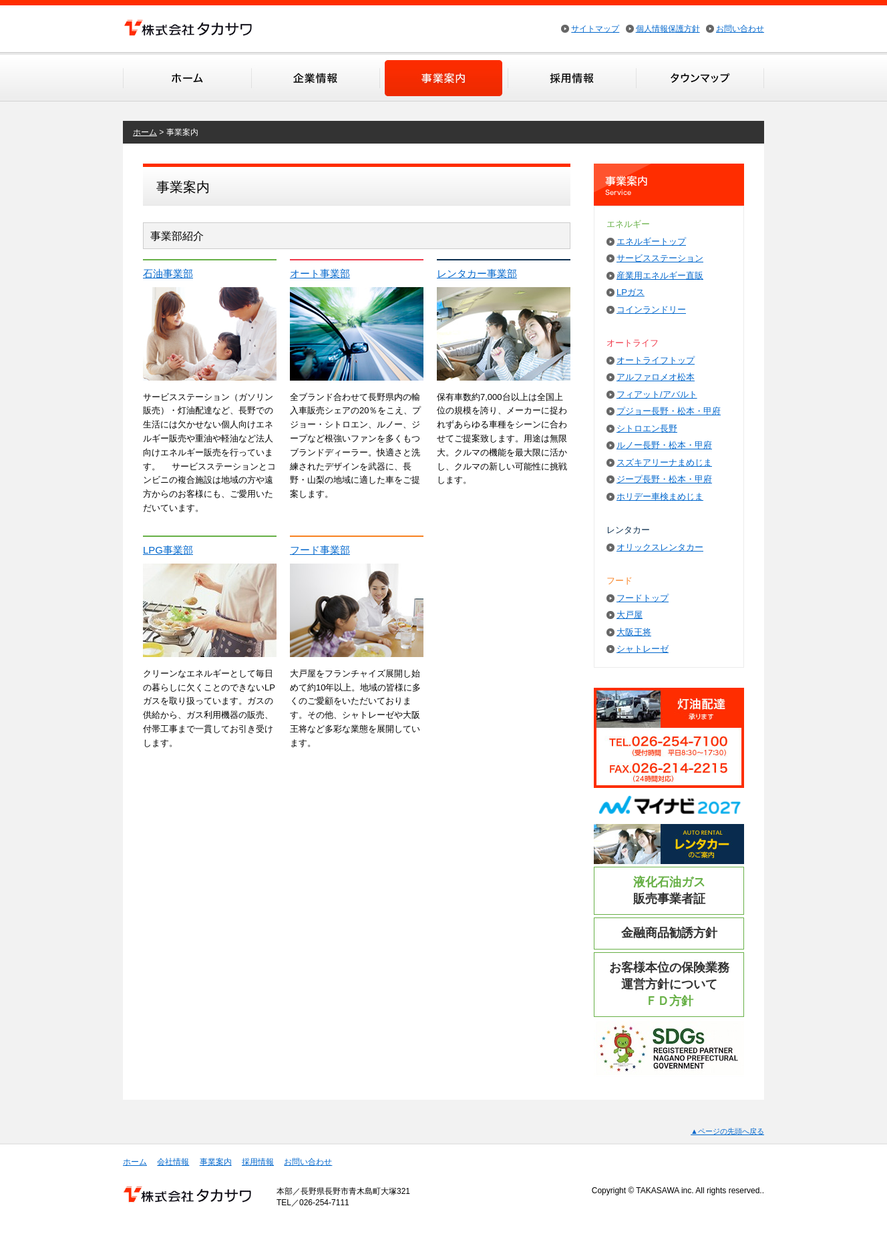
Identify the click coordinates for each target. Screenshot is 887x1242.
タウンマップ (700, 78)
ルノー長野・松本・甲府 (664, 445)
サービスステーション (659, 258)
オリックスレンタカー (659, 547)
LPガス (630, 292)
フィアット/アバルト (656, 394)
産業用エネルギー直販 (659, 275)
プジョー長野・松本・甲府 (668, 411)
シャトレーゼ (642, 649)
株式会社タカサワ (188, 28)
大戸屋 (629, 615)
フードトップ (642, 598)
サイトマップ (595, 28)
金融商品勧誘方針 (669, 933)
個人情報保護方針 (668, 28)
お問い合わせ (740, 28)
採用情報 (572, 78)
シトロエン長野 (646, 428)
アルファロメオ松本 (655, 377)
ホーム (187, 78)
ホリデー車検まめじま (659, 496)
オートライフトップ (655, 360)
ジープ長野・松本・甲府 (664, 479)
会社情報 (315, 78)
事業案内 (443, 78)
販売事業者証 (669, 890)
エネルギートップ (651, 241)
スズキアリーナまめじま (664, 462)
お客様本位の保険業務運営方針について (669, 984)
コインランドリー (651, 309)
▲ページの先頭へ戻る (727, 1131)
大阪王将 (633, 632)
